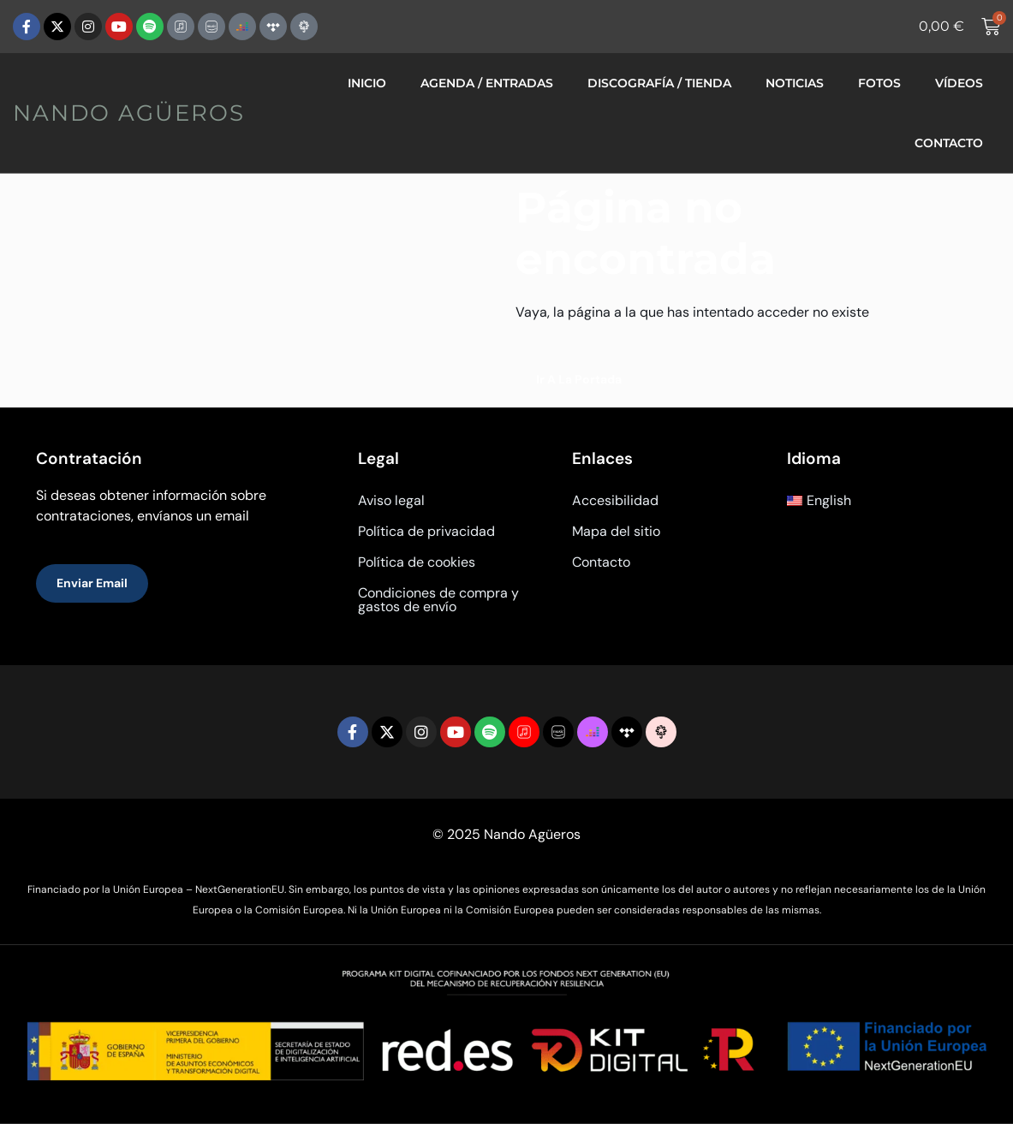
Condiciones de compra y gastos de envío (438, 600)
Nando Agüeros (129, 113)
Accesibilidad (615, 500)
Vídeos (959, 83)
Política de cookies (416, 562)
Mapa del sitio (616, 531)
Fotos (879, 83)
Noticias (795, 83)
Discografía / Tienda (659, 83)
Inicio (367, 83)
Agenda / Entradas (486, 83)
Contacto (949, 143)
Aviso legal (391, 500)
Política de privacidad (426, 531)
